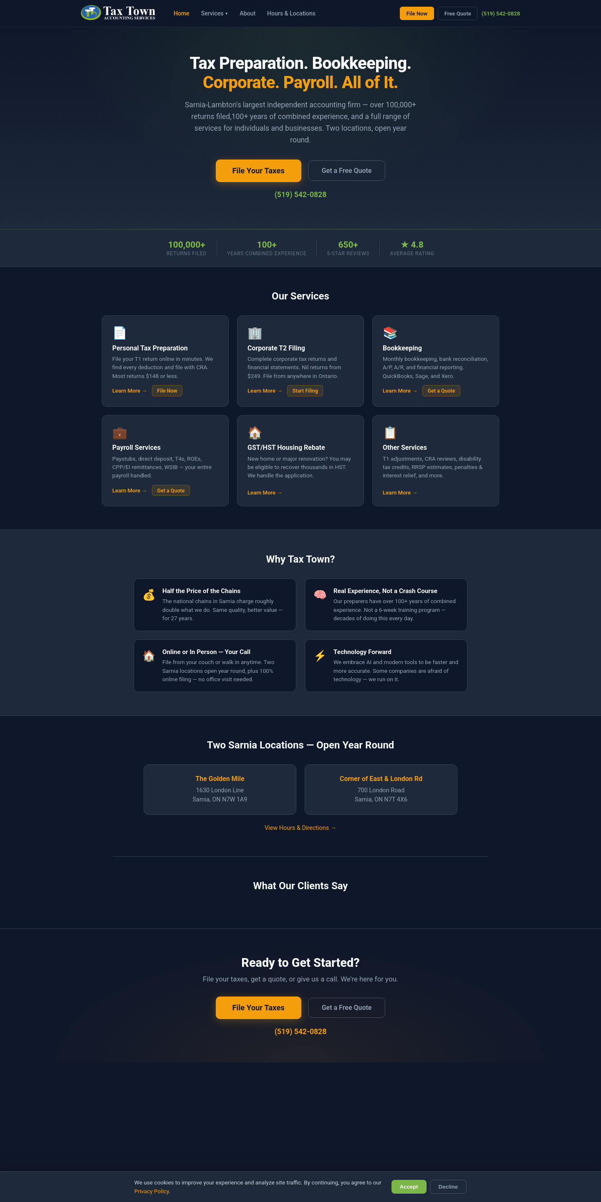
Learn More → (129, 391)
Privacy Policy (151, 1191)
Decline (448, 1187)
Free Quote (457, 13)
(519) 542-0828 (501, 13)
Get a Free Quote (347, 171)
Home (181, 13)
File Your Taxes (258, 170)
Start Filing (305, 391)
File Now (417, 13)
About (247, 13)
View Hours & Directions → (300, 828)
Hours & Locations (291, 13)
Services (214, 13)
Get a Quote (441, 391)
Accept (409, 1187)
